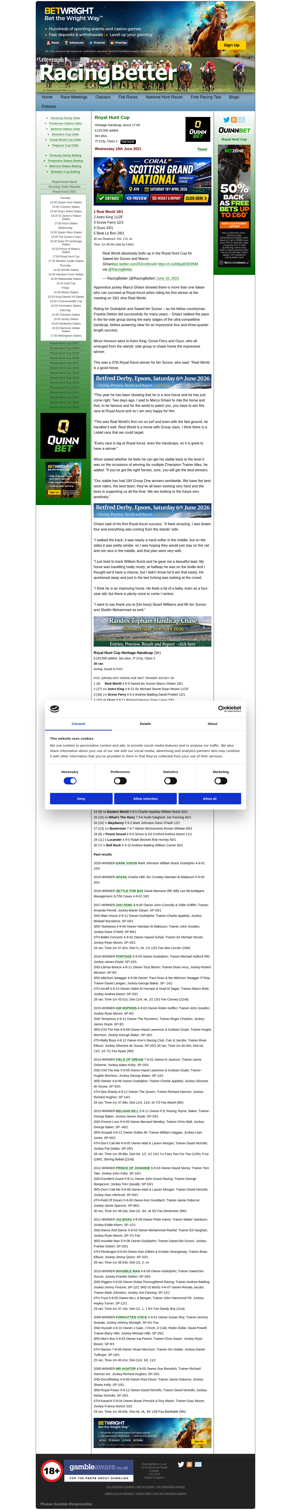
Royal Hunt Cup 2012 (64, 387)
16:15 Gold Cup (66, 283)
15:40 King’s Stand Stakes (66, 211)
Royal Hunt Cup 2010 (64, 397)
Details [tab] (145, 724)
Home (47, 97)
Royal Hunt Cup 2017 (64, 363)
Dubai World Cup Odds (65, 139)
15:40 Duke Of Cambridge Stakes (66, 243)
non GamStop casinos (120, 1486)
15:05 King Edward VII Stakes (66, 296)
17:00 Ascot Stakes (66, 223)
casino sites (143, 1493)
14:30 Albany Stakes (66, 292)
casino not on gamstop (119, 1493)
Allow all (210, 799)
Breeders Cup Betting (65, 171)
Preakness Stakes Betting (65, 160)
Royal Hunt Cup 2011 (64, 392)
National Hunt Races (164, 97)
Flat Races (128, 97)
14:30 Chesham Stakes (66, 314)
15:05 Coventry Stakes (66, 206)
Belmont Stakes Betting (65, 166)
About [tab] (212, 724)
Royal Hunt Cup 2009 (64, 402)
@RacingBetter (120, 269)
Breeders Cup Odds (65, 134)
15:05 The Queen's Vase (66, 236)
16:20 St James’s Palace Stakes (66, 217)
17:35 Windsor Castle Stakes (66, 261)
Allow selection (145, 799)
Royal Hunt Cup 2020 (64, 348)
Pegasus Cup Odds (65, 145)
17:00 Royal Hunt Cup (66, 256)
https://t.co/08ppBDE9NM (178, 264)
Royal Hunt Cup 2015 (64, 372)
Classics (102, 97)
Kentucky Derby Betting (65, 155)
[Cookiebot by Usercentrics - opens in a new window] (221, 709)
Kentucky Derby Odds (65, 118)
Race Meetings (74, 97)
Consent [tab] (78, 724)
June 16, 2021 (167, 278)
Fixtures (49, 106)
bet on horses (145, 1486)
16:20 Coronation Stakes (66, 305)
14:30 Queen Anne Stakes (66, 202)
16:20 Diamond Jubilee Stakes (66, 330)
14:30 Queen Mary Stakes (66, 232)
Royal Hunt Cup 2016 (64, 368)
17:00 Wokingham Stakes (66, 335)
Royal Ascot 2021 (64, 191)
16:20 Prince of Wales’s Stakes (66, 250)
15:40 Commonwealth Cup (66, 301)
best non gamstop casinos (169, 1493)
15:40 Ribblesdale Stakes (66, 278)
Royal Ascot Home (64, 181)
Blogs (234, 97)
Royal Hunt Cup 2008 (64, 407)
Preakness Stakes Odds (65, 123)
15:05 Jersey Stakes (66, 319)
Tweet (202, 149)
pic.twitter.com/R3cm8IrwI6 (135, 264)
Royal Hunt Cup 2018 (64, 358)
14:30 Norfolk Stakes (66, 270)
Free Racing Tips (206, 97)
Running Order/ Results (64, 186)
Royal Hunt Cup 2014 (64, 377)
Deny (81, 799)
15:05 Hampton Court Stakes (66, 274)
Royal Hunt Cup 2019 (64, 353)
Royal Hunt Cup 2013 (64, 382)
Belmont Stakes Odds (65, 129)
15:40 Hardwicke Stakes (66, 323)
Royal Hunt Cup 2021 (64, 343)
